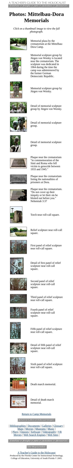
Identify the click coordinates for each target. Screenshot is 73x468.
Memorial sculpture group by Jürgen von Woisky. (46, 90)
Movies (29, 428)
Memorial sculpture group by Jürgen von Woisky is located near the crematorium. (46, 58)
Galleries (47, 425)
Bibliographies (18, 425)
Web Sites (52, 434)
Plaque (34, 157)
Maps (20, 428)
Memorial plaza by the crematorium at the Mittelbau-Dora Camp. (47, 43)
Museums (40, 428)
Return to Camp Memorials (36, 414)
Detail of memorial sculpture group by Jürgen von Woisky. (46, 107)
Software (35, 431)
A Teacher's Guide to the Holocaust (37, 452)
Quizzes (24, 431)
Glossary (58, 425)
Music (51, 428)
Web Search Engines (34, 434)
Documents (34, 425)
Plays (15, 431)
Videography (49, 431)
